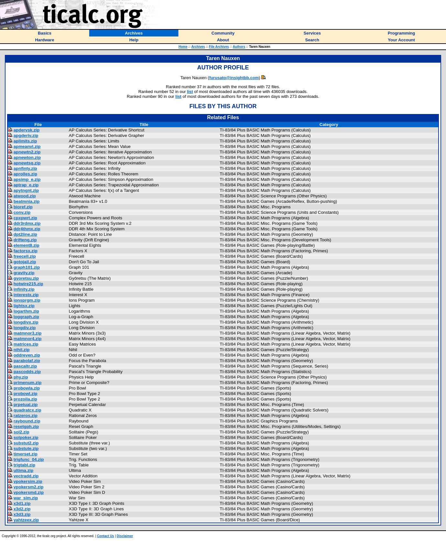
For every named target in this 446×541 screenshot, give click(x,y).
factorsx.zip (25, 250)
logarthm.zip (26, 311)
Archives (198, 46)
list (190, 91)
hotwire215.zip (28, 283)
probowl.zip (25, 393)
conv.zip (22, 212)
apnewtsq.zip (27, 163)
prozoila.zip (25, 399)
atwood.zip (25, 195)
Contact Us (105, 536)
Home (182, 46)
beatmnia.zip (27, 201)
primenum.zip (28, 382)
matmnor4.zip (28, 338)
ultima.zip (23, 470)
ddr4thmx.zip (27, 228)
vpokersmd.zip (29, 492)
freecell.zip (25, 256)
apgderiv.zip (26, 135)
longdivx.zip (26, 322)
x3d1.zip (22, 503)
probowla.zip (27, 388)
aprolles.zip (25, 174)
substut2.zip (26, 443)
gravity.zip (24, 272)
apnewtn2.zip (27, 152)
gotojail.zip (25, 261)
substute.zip (26, 448)
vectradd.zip (26, 475)
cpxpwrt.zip (25, 217)
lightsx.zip (24, 305)
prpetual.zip (26, 404)
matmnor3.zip (28, 333)
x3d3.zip (22, 514)
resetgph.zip (26, 426)
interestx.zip (26, 294)
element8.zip (26, 245)
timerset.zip (25, 454)
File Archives (219, 46)
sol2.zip (21, 432)
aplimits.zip (25, 141)
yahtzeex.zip (26, 519)
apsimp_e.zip (27, 179)
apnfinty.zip (25, 168)
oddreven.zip (27, 355)
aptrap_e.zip (26, 184)
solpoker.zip (26, 437)
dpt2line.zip (25, 234)
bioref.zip (23, 206)
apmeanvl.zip (27, 146)
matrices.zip (26, 344)
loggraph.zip (26, 316)
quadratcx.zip (27, 410)
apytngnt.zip (26, 190)
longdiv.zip (25, 327)
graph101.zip (27, 267)
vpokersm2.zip (29, 486)
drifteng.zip (25, 239)
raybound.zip (27, 421)
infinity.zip (24, 289)
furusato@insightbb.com (234, 77)
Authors (239, 46)
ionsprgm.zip (27, 300)
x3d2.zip (22, 508)
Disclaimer (125, 536)
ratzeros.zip (25, 415)
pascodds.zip (27, 371)
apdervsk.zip (27, 130)
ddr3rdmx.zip (27, 223)
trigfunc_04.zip (29, 459)
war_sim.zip (26, 497)
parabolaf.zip (27, 360)
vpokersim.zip (28, 481)
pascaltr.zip (25, 366)
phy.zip (21, 377)
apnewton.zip (27, 157)
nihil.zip (22, 349)
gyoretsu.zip (26, 278)
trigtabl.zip (24, 465)
